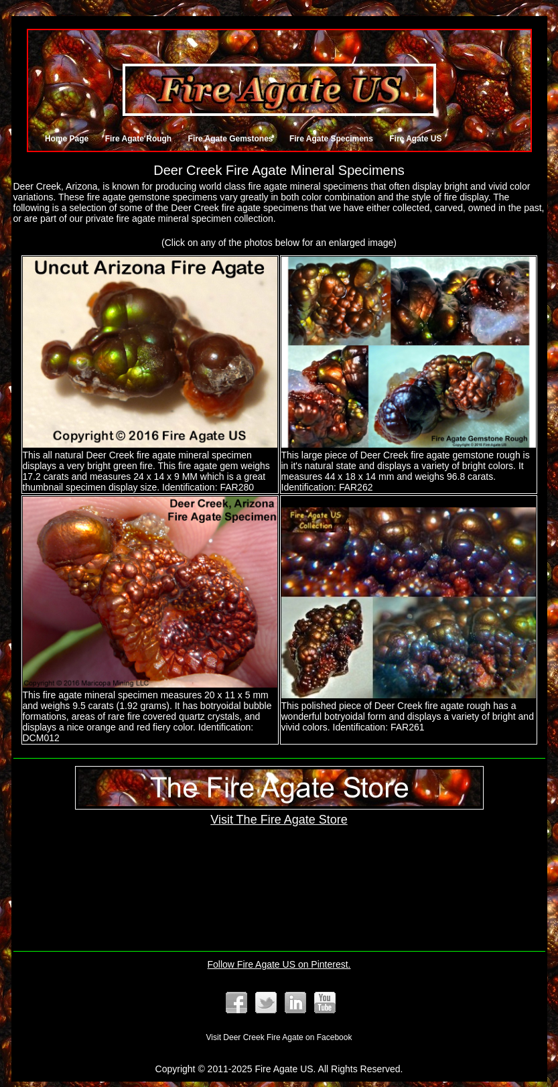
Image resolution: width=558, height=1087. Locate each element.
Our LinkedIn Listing (295, 1002)
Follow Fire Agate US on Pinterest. (279, 964)
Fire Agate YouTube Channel (325, 1002)
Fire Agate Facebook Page (236, 1002)
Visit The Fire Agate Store (279, 812)
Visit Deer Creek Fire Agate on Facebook (279, 1037)
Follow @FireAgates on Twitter (266, 1002)
